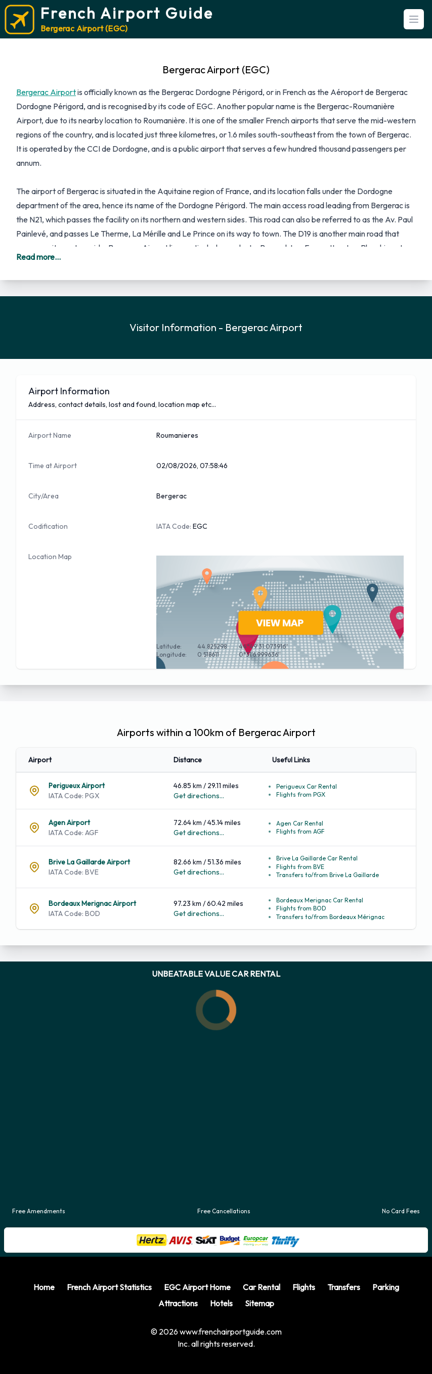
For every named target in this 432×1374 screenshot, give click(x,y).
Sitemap (259, 1303)
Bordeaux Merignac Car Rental (319, 900)
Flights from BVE (300, 867)
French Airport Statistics (109, 1287)
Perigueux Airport (77, 785)
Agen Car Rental (299, 823)
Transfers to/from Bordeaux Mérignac (330, 917)
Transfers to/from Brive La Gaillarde (327, 875)
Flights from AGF (300, 831)
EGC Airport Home (197, 1287)
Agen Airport (69, 822)
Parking (385, 1287)
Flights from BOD (301, 908)
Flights (303, 1287)
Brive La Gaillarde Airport (89, 861)
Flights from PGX (300, 794)
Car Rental (261, 1287)
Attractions (178, 1303)
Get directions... (199, 795)
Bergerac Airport (46, 92)
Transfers (343, 1287)
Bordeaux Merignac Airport (92, 903)
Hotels (221, 1303)
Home (44, 1287)
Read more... (38, 257)
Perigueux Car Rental (306, 786)
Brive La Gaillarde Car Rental (317, 858)
